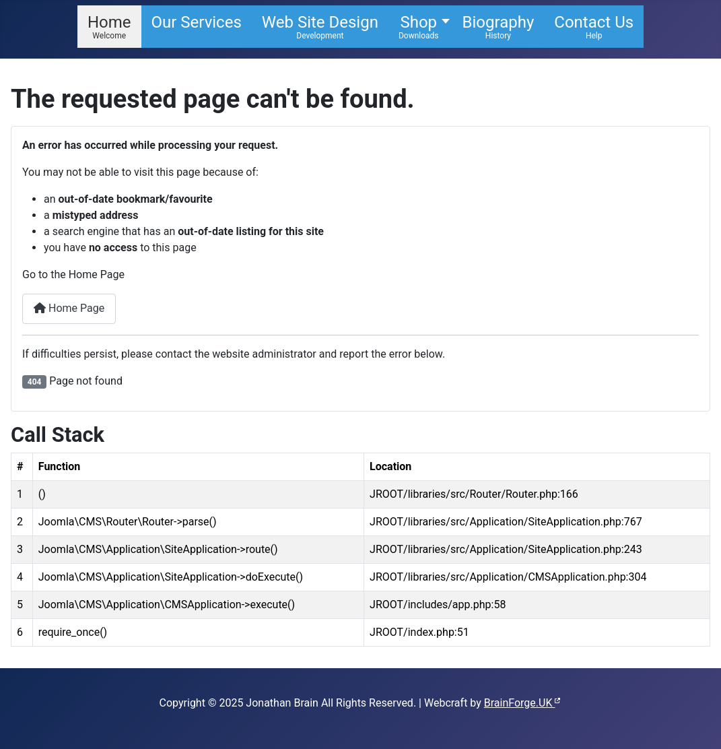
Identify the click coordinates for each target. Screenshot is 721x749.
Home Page (69, 308)
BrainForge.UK (523, 702)
